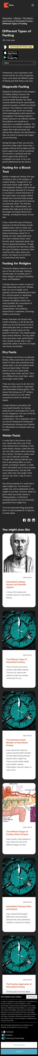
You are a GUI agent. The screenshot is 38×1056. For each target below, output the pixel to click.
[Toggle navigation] (33, 5)
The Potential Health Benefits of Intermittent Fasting (17, 743)
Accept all (19, 1051)
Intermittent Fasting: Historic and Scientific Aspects (16, 585)
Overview (32, 997)
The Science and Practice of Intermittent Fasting (17, 19)
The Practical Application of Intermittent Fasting (19, 985)
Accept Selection (19, 1045)
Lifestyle (17, 18)
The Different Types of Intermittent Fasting (16, 660)
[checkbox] (7, 1032)
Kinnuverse (7, 18)
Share (6, 63)
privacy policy (23, 1027)
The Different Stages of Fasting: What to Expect (17, 833)
